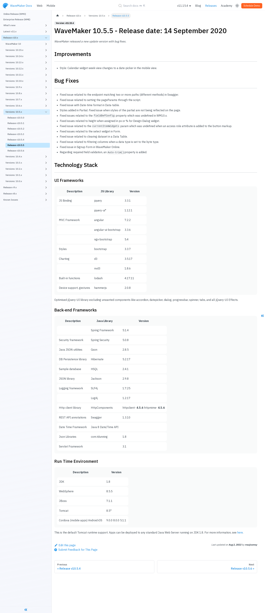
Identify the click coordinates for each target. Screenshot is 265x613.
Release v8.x (10, 193)
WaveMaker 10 (13, 43)
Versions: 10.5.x (13, 111)
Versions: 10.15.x (14, 50)
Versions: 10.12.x (14, 68)
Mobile (51, 5)
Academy (226, 5)
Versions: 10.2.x (13, 168)
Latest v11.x (9, 31)
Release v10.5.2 (16, 128)
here (240, 532)
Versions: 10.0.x (13, 181)
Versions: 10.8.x (13, 93)
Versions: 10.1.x (13, 175)
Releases (211, 5)
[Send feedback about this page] (75, 549)
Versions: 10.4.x (13, 156)
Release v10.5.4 (16, 139)
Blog (198, 5)
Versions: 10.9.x (13, 87)
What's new (9, 25)
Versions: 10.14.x (14, 56)
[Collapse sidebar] (26, 609)
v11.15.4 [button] (182, 5)
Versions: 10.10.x (14, 81)
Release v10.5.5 (16, 145)
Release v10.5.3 (16, 134)
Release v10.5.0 (16, 117)
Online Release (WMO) (14, 14)
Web (39, 5)
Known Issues (10, 199)
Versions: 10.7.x (13, 99)
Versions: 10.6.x (13, 105)
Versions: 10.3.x (13, 162)
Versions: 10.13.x (14, 62)
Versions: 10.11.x (14, 74)
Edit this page (65, 545)
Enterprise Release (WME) (16, 19)
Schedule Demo (252, 5)
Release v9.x (10, 187)
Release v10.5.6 (16, 150)
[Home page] (57, 15)
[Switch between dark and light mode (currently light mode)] (237, 5)
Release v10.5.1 (16, 123)
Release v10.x (10, 37)
